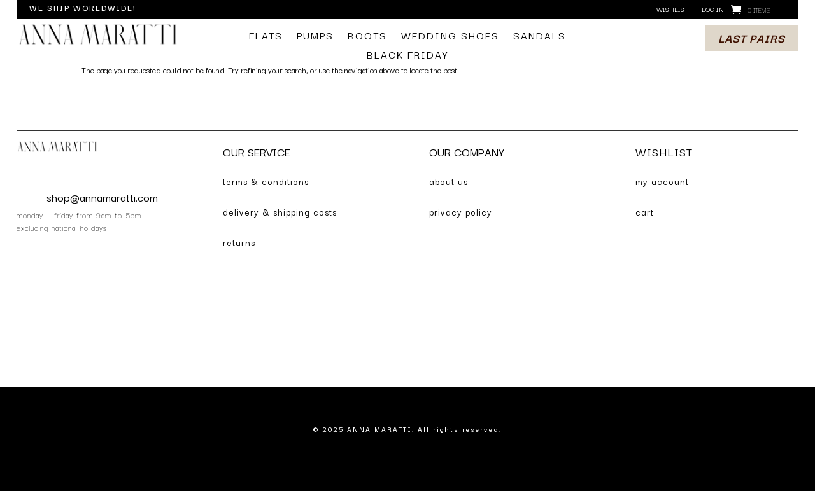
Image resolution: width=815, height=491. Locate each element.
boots (367, 37)
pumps (315, 37)
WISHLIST (664, 151)
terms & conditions (266, 181)
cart (644, 212)
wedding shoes (450, 37)
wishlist (672, 10)
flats (266, 37)
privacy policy (460, 212)
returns (239, 242)
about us (448, 181)
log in (713, 10)
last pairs (751, 37)
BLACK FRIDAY (407, 56)
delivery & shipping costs (280, 212)
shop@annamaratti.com (102, 196)
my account (662, 181)
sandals (539, 37)
